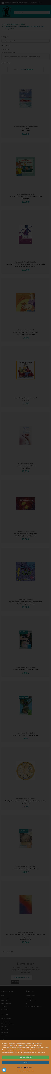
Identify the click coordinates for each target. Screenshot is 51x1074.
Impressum (19, 1070)
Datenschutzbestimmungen (28, 1070)
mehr (26, 1062)
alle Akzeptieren (25, 1057)
